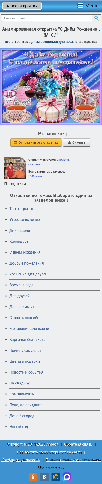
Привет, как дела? (25, 350)
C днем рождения (25, 252)
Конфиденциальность (20, 460)
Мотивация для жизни (29, 328)
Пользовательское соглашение (73, 460)
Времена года (21, 285)
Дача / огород (21, 416)
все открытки (22, 5)
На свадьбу (19, 383)
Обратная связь (78, 444)
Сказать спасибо (24, 317)
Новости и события (26, 372)
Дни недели (19, 230)
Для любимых (21, 307)
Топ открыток (21, 208)
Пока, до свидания (25, 405)
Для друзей (19, 296)
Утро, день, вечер (24, 219)
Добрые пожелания (26, 263)
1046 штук (35, 176)
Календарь (19, 241)
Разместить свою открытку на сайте (49, 452)
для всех (66, 42)
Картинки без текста (27, 339)
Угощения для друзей (28, 274)
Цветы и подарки (24, 361)
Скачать (77, 142)
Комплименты (22, 394)
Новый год (18, 427)
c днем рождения (43, 42)
